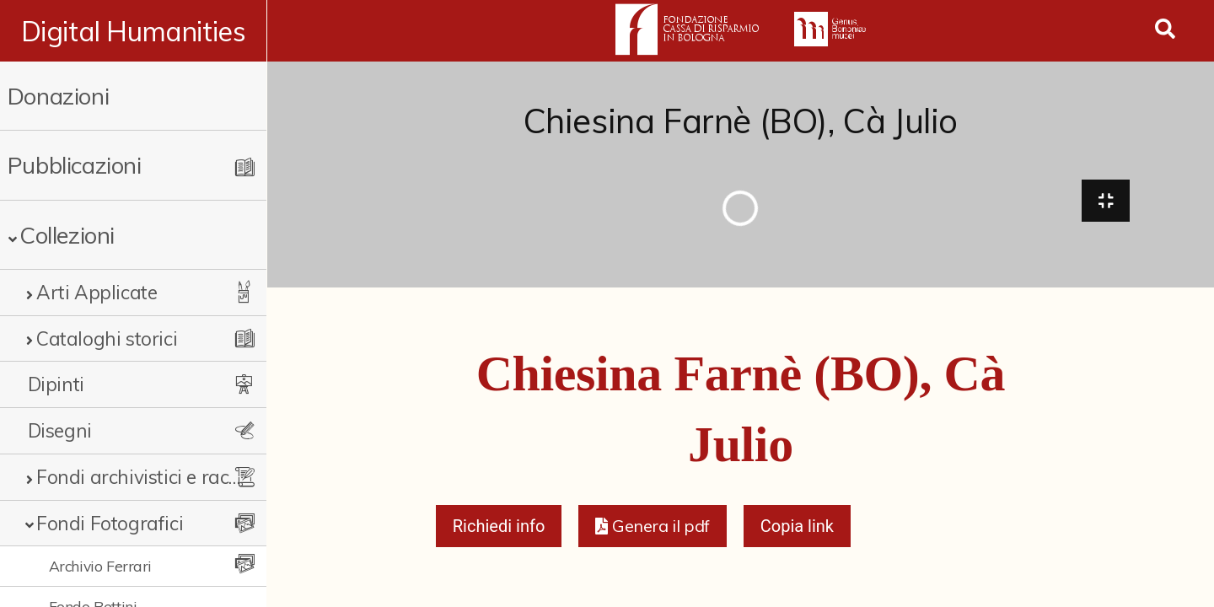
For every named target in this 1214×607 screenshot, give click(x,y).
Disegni (60, 430)
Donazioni (58, 95)
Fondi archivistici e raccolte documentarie (139, 477)
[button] (652, 528)
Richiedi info (499, 528)
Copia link (797, 528)
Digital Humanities (133, 31)
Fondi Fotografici (109, 523)
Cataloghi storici (106, 338)
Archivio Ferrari (101, 565)
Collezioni (67, 235)
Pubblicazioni (75, 165)
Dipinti (56, 384)
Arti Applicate (96, 292)
